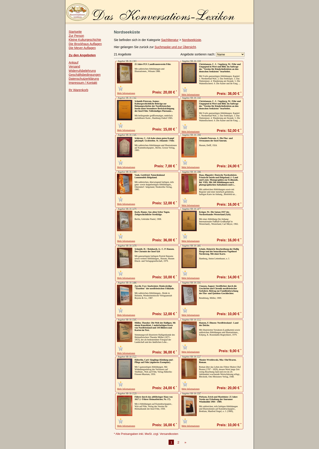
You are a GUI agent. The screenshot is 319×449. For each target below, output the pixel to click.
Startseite (75, 31)
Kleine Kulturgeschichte (85, 39)
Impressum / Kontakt (83, 82)
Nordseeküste (191, 40)
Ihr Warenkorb (78, 90)
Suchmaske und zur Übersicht (175, 47)
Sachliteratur (170, 40)
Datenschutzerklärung (84, 78)
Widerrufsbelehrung (82, 70)
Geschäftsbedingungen (85, 74)
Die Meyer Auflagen (82, 48)
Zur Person (76, 35)
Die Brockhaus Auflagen (85, 44)
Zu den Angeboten (82, 55)
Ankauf (73, 62)
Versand (74, 66)
